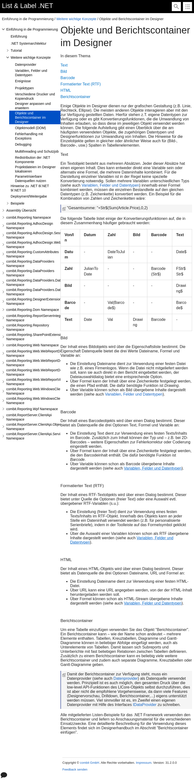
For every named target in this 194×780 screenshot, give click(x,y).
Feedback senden (74, 769)
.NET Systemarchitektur (28, 43)
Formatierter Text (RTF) (80, 84)
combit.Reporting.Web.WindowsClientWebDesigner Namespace (44, 391)
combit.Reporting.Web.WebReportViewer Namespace (37, 382)
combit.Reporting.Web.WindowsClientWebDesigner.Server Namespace (50, 401)
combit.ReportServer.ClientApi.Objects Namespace (35, 427)
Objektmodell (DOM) (30, 128)
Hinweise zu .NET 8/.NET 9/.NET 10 (30, 188)
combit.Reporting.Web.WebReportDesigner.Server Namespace (44, 363)
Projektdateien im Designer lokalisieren (35, 169)
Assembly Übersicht (21, 210)
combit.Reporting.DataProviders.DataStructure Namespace (41, 282)
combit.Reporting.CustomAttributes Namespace (32, 254)
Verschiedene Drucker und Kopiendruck (35, 96)
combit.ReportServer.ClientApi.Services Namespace (36, 436)
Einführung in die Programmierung (32, 29)
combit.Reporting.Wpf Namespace (32, 409)
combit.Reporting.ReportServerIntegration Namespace (37, 318)
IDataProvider (145, 705)
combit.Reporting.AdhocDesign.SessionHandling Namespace (42, 235)
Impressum (143, 762)
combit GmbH (89, 762)
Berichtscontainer (75, 97)
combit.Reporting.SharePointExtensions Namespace (36, 337)
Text (63, 65)
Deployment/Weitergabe (29, 196)
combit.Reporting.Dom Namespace (32, 310)
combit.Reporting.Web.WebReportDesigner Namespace (38, 353)
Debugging (23, 144)
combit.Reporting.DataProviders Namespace (30, 263)
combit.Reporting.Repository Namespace (27, 327)
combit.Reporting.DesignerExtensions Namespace (34, 301)
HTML (65, 90)
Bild (63, 71)
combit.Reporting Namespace (28, 217)
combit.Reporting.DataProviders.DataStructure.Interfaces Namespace (49, 292)
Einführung (19, 36)
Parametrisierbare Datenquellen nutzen (30, 178)
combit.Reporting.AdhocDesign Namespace (29, 226)
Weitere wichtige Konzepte (76, 19)
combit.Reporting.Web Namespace (32, 345)
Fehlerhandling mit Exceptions (29, 136)
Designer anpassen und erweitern (33, 106)
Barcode (67, 78)
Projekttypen (24, 88)
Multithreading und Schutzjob (37, 151)
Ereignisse (23, 81)
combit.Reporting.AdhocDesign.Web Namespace (33, 245)
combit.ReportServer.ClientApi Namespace (29, 417)
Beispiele (17, 203)
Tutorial (16, 50)
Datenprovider (25, 64)
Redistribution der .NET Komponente (32, 160)
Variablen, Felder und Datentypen (31, 73)
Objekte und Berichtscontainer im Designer (30, 117)
